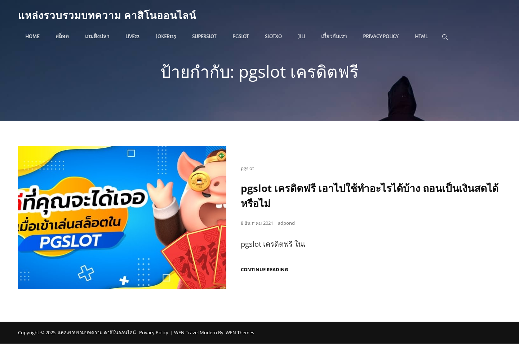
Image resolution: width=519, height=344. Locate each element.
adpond (286, 223)
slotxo (273, 36)
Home (32, 36)
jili (301, 36)
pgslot (240, 36)
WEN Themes (240, 333)
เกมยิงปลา (97, 36)
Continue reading (264, 270)
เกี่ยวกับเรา (334, 36)
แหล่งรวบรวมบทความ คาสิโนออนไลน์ (107, 15)
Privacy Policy (381, 36)
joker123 (166, 36)
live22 (132, 36)
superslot (204, 36)
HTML (421, 36)
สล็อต (62, 36)
